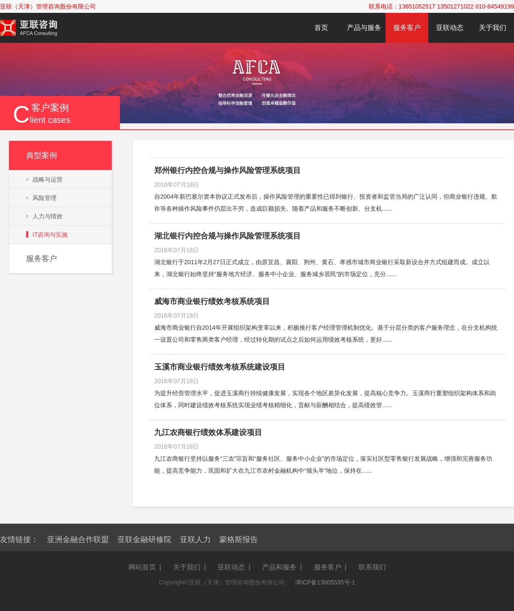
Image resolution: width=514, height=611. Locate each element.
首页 (321, 27)
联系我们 (372, 567)
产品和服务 (279, 567)
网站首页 (142, 567)
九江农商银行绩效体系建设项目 (208, 432)
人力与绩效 (48, 216)
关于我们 (492, 27)
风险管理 (45, 197)
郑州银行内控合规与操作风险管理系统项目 (227, 170)
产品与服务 (364, 27)
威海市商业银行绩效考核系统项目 (212, 301)
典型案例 (41, 155)
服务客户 (407, 27)
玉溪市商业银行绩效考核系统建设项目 (219, 367)
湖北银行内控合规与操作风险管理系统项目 (227, 236)
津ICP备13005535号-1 (325, 582)
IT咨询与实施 (50, 234)
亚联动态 (449, 27)
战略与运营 (48, 179)
